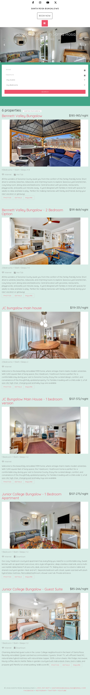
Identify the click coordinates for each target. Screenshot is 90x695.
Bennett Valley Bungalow (22, 116)
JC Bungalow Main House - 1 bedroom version (32, 401)
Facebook (29, 690)
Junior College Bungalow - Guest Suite (32, 589)
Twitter (52, 690)
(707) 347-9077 (43, 688)
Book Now (44, 16)
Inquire (29, 198)
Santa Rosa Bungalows (45, 8)
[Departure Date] (43, 75)
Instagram (41, 690)
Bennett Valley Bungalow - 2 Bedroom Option (32, 212)
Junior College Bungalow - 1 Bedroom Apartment (31, 496)
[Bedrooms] (45, 85)
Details (18, 198)
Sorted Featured (32, 111)
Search (45, 92)
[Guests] (45, 80)
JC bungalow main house (22, 308)
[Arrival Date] (43, 69)
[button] (4, 44)
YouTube (62, 690)
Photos (7, 198)
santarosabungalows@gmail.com (69, 688)
